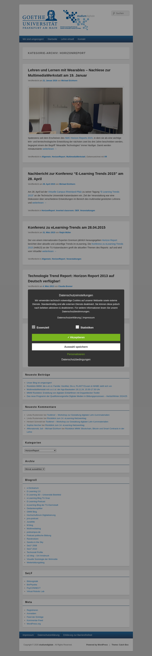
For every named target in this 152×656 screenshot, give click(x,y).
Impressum (89, 317)
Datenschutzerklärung (69, 317)
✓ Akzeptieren (76, 337)
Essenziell (40, 327)
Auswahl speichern (76, 346)
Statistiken (85, 327)
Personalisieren (76, 354)
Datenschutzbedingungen (76, 359)
